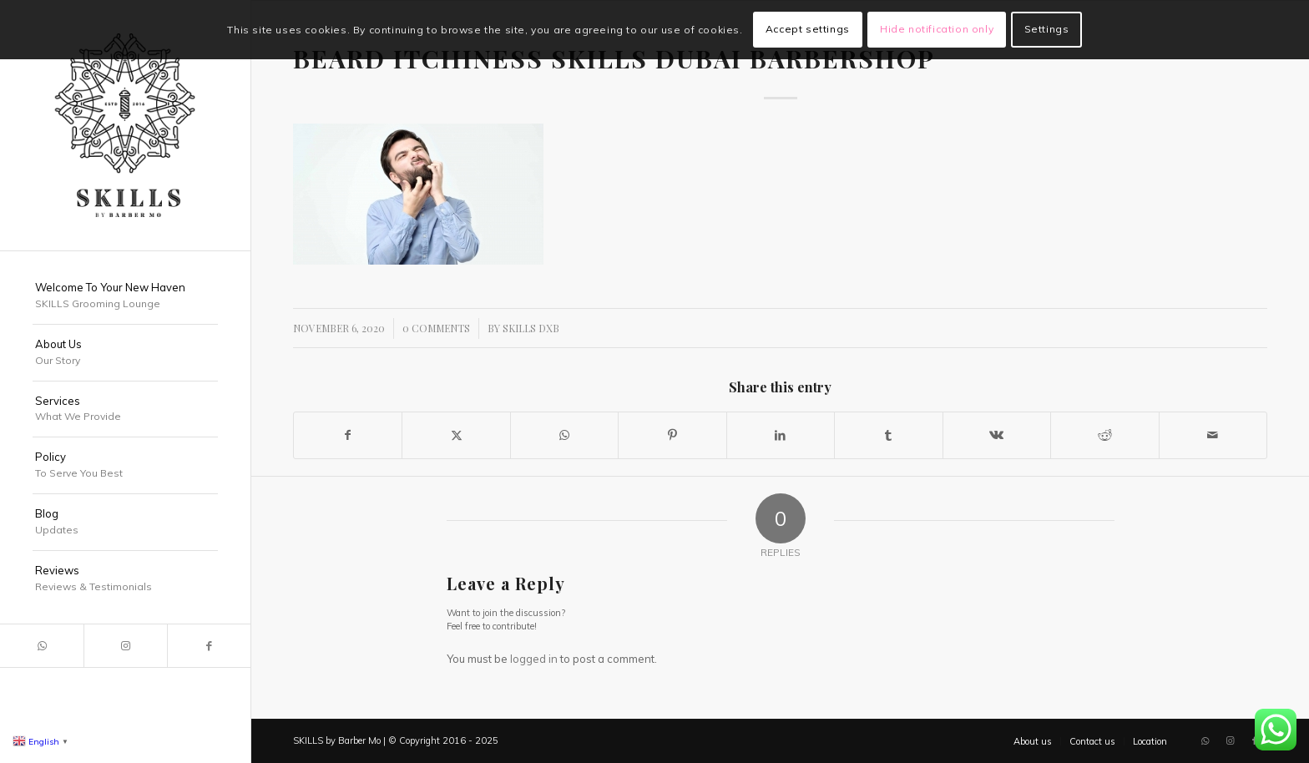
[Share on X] (455, 435)
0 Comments (436, 328)
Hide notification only (936, 29)
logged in (534, 658)
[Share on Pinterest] (672, 435)
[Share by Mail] (1213, 435)
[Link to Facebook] (208, 645)
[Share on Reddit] (1104, 435)
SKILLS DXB (531, 328)
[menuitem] (125, 296)
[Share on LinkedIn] (780, 435)
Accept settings (808, 29)
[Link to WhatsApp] (41, 645)
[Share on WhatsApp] (564, 435)
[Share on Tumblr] (888, 435)
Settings (1046, 29)
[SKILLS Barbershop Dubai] (125, 125)
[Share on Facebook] (348, 435)
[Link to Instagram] (125, 645)
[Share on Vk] (996, 435)
